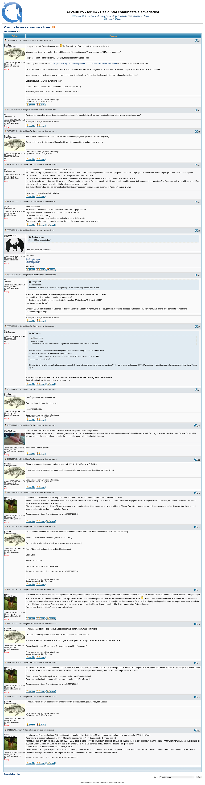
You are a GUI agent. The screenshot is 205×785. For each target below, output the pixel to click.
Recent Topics (90, 16)
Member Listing (136, 16)
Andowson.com (120, 782)
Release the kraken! (33, 261)
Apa (18, 32)
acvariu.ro (150, 16)
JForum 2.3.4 (90, 782)
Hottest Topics (105, 16)
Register (109, 19)
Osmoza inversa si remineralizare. (27, 27)
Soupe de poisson (32, 263)
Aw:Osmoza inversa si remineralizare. (43, 201)
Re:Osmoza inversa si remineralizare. (43, 110)
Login (119, 19)
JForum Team (103, 782)
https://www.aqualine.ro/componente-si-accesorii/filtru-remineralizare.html (85, 64)
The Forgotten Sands (33, 259)
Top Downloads (121, 16)
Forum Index (9, 32)
